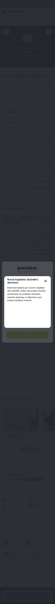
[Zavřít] (45, 281)
